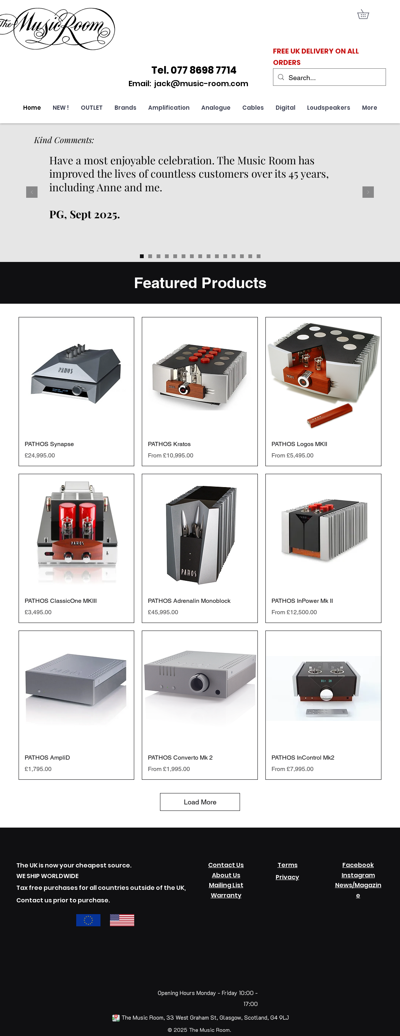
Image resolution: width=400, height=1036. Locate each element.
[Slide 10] (258, 256)
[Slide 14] (150, 256)
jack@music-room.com (201, 83)
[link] (367, 14)
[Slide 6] (225, 256)
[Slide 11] (175, 256)
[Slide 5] (217, 256)
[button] (168, 108)
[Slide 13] (142, 256)
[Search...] (329, 78)
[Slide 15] (158, 256)
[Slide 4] (208, 256)
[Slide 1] (183, 256)
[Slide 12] (167, 256)
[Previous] (32, 192)
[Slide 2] (192, 256)
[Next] (368, 192)
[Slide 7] (233, 256)
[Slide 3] (200, 256)
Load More (200, 802)
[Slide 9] (250, 256)
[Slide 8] (242, 256)
